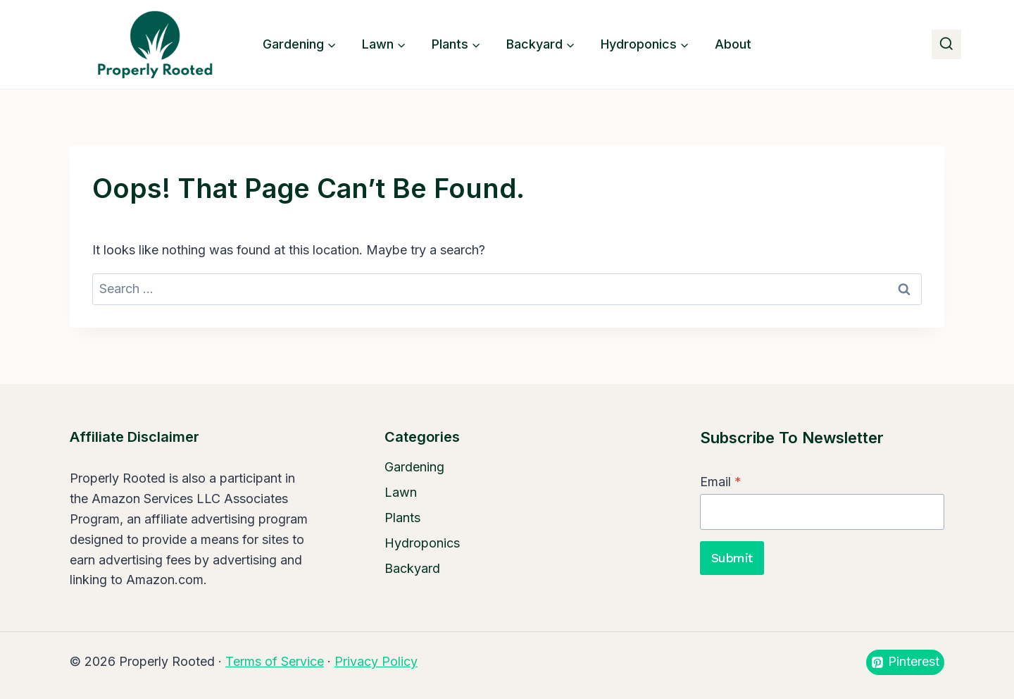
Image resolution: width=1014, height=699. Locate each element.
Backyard (412, 568)
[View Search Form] (946, 44)
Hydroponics (422, 543)
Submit (732, 557)
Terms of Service (274, 661)
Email (720, 481)
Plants (402, 517)
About (733, 44)
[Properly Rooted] (151, 44)
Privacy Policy (376, 661)
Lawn (400, 492)
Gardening (414, 466)
